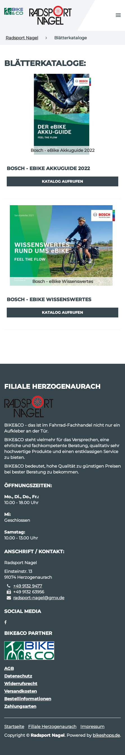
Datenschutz (18, 676)
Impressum (92, 726)
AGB (9, 668)
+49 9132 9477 (27, 586)
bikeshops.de (106, 735)
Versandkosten (20, 691)
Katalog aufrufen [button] (62, 181)
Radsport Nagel (22, 37)
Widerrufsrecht (20, 683)
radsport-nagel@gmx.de (38, 597)
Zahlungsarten (20, 706)
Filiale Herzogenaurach (52, 726)
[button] (118, 15)
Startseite (14, 726)
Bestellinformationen (27, 698)
